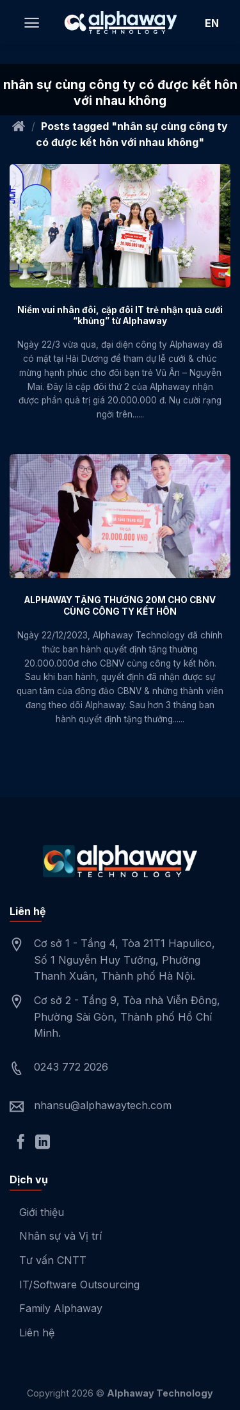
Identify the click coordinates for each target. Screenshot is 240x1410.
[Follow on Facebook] (20, 1143)
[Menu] (31, 23)
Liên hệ (36, 1332)
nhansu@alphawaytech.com (103, 1105)
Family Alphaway (60, 1308)
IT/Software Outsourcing (79, 1284)
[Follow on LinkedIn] (42, 1143)
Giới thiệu (41, 1212)
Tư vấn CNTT (52, 1260)
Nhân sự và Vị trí (60, 1235)
